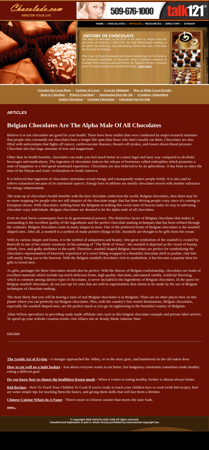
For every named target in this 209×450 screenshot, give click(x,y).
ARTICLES (135, 23)
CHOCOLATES (116, 23)
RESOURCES (153, 23)
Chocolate (13, 333)
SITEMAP (189, 23)
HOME (100, 23)
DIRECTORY (172, 23)
